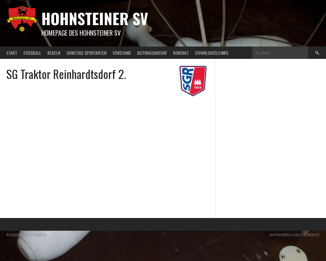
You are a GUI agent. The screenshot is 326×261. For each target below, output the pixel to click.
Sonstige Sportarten (86, 52)
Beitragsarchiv (152, 52)
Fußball (32, 52)
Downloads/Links (211, 52)
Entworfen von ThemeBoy (295, 235)
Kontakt (181, 52)
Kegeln (53, 52)
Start (11, 52)
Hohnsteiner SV (94, 18)
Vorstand (122, 52)
